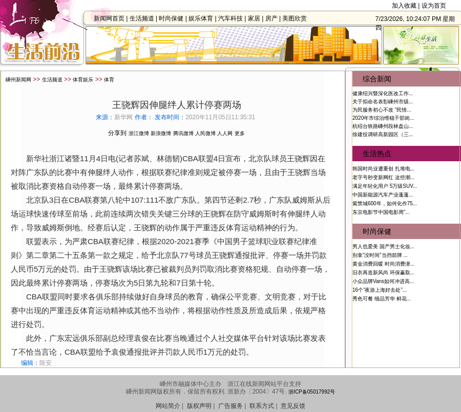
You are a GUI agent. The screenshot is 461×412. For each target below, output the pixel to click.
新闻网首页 (112, 18)
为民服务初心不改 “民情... (381, 106)
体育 (109, 75)
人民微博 (205, 129)
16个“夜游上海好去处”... (379, 286)
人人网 (225, 129)
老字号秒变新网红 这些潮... (383, 173)
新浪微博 (161, 129)
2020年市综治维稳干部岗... (383, 114)
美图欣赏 (297, 18)
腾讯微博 (183, 129)
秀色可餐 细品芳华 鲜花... (381, 294)
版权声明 (199, 401)
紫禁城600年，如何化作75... (384, 199)
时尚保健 (174, 18)
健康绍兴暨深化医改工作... (382, 89)
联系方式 (261, 401)
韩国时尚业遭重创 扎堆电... (383, 164)
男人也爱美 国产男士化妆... (383, 242)
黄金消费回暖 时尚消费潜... (383, 260)
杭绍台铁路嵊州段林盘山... (382, 122)
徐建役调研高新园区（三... (382, 130)
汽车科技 (233, 18)
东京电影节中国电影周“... (381, 208)
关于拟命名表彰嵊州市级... (382, 97)
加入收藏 (404, 5)
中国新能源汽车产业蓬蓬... (382, 190)
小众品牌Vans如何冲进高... (383, 277)
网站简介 (168, 401)
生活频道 (144, 18)
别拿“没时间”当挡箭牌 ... (380, 251)
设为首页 (434, 5)
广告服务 (230, 401)
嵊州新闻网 (18, 75)
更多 (240, 129)
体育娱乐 (83, 75)
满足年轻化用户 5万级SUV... (384, 182)
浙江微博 (139, 129)
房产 (274, 18)
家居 (257, 18)
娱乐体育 (204, 18)
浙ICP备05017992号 (311, 388)
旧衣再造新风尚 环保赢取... (383, 268)
